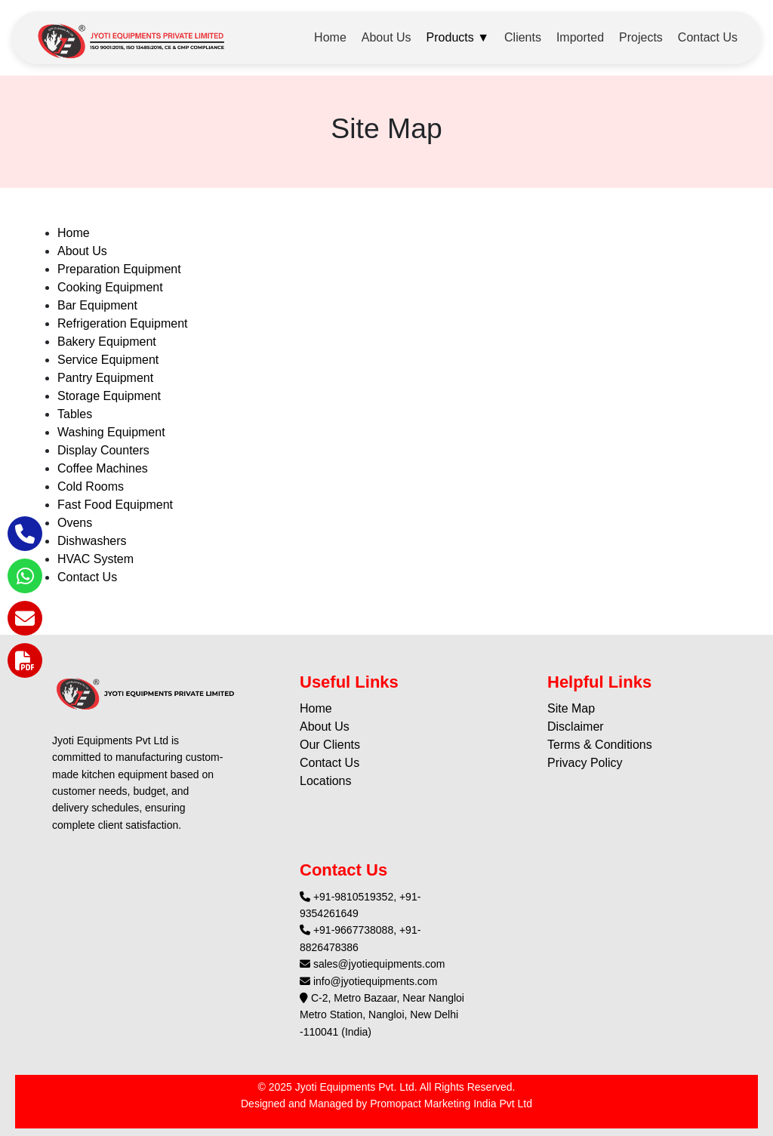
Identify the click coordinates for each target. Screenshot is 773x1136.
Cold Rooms (90, 486)
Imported (580, 37)
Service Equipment (108, 359)
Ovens (74, 522)
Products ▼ (458, 37)
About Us (386, 37)
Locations (326, 780)
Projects (641, 37)
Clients (522, 37)
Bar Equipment (97, 305)
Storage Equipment (109, 395)
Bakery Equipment (106, 341)
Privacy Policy (585, 762)
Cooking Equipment (110, 287)
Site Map (571, 708)
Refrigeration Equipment (122, 323)
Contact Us (708, 37)
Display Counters (103, 450)
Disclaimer (575, 726)
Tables (74, 414)
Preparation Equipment (119, 269)
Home (330, 37)
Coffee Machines (102, 468)
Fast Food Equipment (115, 504)
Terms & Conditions (599, 744)
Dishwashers (92, 540)
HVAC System (95, 559)
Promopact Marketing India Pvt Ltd (451, 1104)
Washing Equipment (111, 432)
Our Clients (330, 744)
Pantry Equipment (105, 377)
